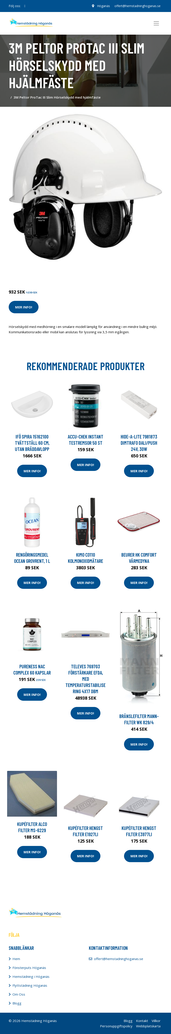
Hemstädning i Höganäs (30, 976)
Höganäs (103, 6)
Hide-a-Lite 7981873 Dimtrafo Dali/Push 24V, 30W (139, 443)
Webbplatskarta (148, 1026)
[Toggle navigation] (156, 23)
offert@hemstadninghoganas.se (137, 6)
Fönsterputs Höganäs (29, 967)
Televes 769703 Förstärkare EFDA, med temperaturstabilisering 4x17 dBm (85, 678)
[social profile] (24, 6)
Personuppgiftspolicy (116, 1026)
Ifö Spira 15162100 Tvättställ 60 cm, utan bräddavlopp (32, 443)
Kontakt (142, 1020)
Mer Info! (23, 307)
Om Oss (18, 994)
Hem (16, 959)
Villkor (156, 1020)
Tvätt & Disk (38, 273)
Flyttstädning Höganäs (29, 985)
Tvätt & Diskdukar (63, 273)
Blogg (16, 1003)
